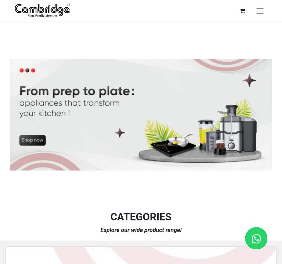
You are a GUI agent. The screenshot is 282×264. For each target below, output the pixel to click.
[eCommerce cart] (242, 10)
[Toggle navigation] (260, 11)
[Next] (252, 115)
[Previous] (29, 115)
